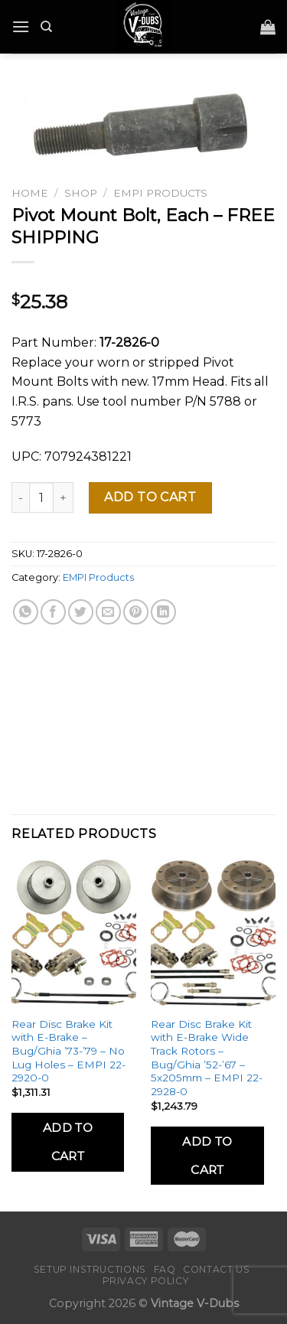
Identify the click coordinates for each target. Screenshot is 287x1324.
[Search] (46, 26)
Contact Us (216, 1269)
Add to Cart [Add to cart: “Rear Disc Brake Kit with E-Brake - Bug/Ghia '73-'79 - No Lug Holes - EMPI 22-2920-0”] (68, 1141)
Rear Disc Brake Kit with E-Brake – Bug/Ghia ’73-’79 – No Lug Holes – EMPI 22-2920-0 (68, 1051)
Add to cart (150, 497)
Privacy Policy (146, 1280)
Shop (80, 193)
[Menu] (20, 26)
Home (29, 193)
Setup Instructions (90, 1269)
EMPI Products (160, 193)
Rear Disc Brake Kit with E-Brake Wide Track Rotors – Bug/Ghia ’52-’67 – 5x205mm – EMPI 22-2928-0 (207, 1057)
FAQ (165, 1269)
